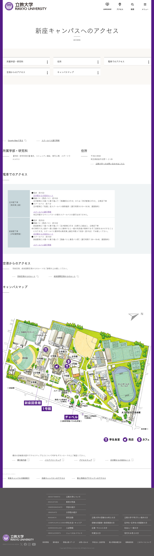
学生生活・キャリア (64, 522)
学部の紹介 (60, 507)
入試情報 (59, 527)
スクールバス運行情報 (42, 211)
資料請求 (56, 542)
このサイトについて (144, 542)
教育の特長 (60, 501)
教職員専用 (129, 542)
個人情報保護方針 (115, 542)
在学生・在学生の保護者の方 (135, 522)
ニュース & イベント (64, 533)
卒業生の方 (96, 533)
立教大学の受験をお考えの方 (103, 517)
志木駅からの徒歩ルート (43, 195)
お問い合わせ (83, 542)
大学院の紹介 (61, 512)
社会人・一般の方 (131, 528)
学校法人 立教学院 (98, 542)
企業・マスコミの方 (99, 528)
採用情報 (46, 542)
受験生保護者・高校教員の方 (103, 522)
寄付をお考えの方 (131, 533)
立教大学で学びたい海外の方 (136, 517)
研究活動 (59, 517)
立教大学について (63, 496)
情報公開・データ (69, 542)
